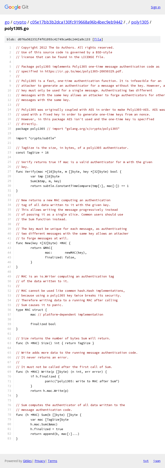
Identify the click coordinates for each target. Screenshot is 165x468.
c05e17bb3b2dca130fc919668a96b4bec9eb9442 (76, 22)
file (97, 39)
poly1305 (140, 22)
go (7, 22)
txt (146, 461)
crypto (19, 22)
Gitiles (27, 461)
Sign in (155, 7)
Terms (52, 461)
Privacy (40, 461)
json (156, 461)
